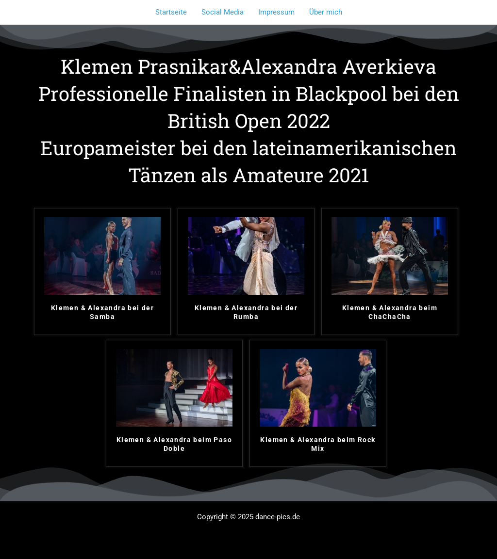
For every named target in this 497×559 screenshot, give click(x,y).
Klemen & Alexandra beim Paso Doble (174, 444)
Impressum (276, 12)
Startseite (171, 12)
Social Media (222, 12)
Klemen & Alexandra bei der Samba (102, 312)
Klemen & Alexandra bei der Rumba (246, 312)
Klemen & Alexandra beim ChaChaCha (389, 312)
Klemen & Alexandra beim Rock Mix (317, 444)
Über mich (325, 12)
